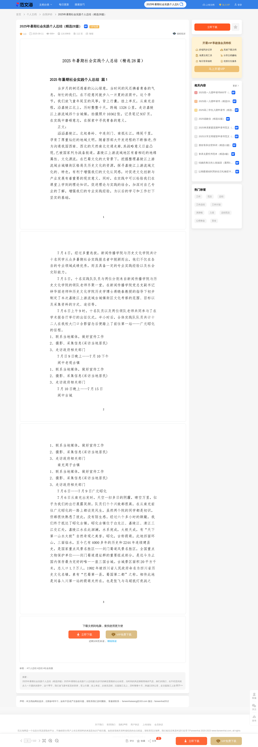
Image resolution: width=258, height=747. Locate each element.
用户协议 (135, 724)
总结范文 (225, 212)
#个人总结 (32, 668)
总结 (221, 196)
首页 (18, 14)
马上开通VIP (217, 68)
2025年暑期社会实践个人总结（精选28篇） (82, 14)
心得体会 (200, 220)
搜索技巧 (80, 4)
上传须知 (147, 724)
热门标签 (200, 189)
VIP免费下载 (121, 634)
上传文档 (208, 4)
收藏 (141, 741)
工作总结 (200, 204)
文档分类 (46, 4)
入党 (212, 212)
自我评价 (47, 14)
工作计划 (216, 204)
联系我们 (111, 724)
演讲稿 (199, 212)
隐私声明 (123, 724)
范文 (210, 196)
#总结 (40, 668)
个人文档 (32, 14)
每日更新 (64, 4)
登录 (238, 4)
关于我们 (99, 724)
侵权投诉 (179, 33)
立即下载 (84, 634)
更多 (236, 85)
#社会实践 (48, 668)
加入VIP (224, 4)
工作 (198, 196)
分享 (154, 740)
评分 (129, 741)
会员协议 (158, 724)
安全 (214, 220)
